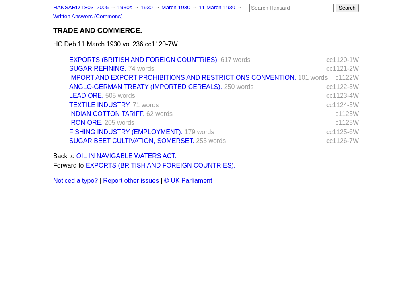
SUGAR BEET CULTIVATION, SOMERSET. (131, 140)
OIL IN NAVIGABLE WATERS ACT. (126, 156)
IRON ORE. (86, 122)
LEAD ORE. (86, 95)
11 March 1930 (218, 7)
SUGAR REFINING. (97, 68)
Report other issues (131, 180)
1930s (125, 7)
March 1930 (176, 7)
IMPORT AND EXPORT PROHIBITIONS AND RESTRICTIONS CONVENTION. (182, 77)
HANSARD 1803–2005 (81, 7)
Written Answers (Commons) (88, 16)
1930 (147, 7)
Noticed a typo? (75, 180)
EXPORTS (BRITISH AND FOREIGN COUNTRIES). (144, 59)
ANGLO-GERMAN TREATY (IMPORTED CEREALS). (145, 86)
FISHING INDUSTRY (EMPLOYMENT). (126, 131)
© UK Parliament (188, 180)
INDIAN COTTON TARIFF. (107, 113)
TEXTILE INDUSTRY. (100, 105)
